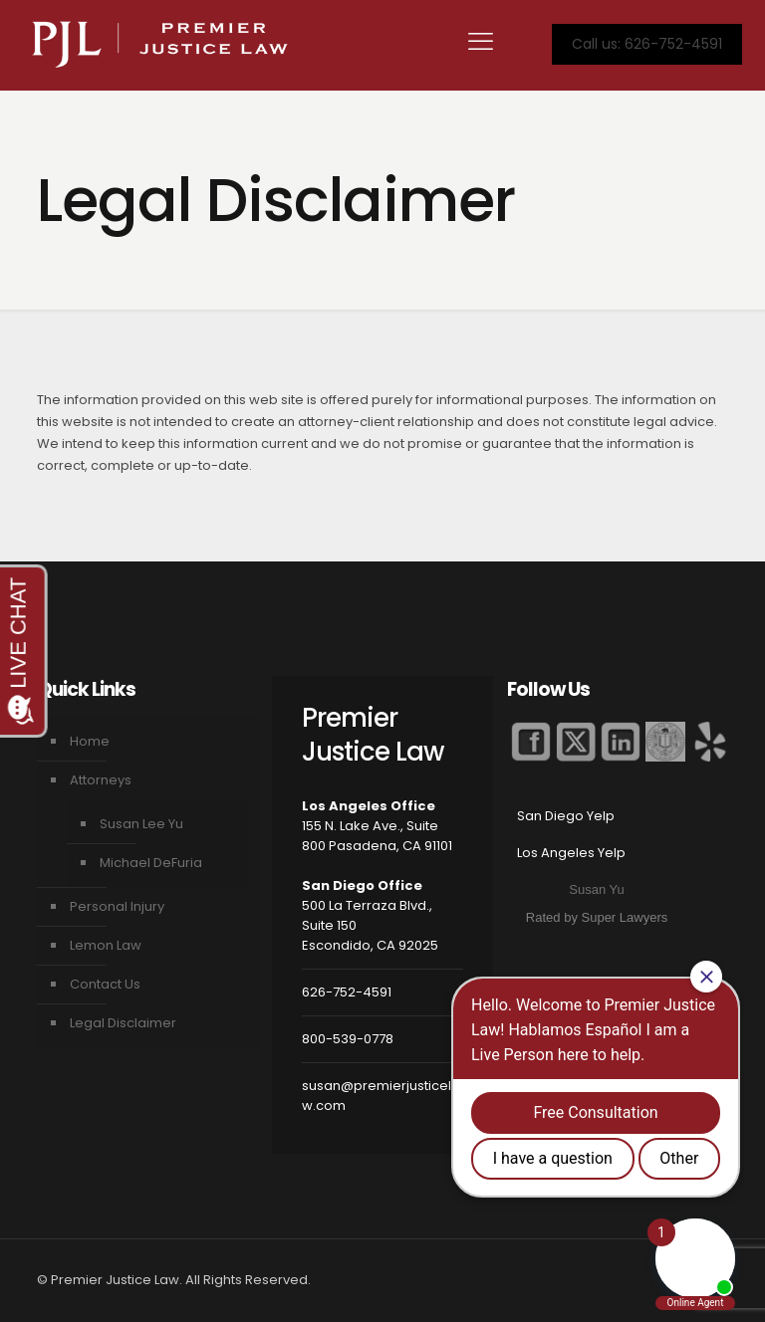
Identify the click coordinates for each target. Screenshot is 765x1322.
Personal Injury (117, 906)
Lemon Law (105, 945)
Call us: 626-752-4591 (647, 44)
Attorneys (100, 780)
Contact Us (105, 984)
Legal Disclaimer (123, 1022)
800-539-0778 (347, 1038)
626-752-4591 (346, 992)
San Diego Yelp (566, 815)
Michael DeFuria (151, 862)
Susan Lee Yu (141, 823)
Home (90, 741)
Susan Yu (596, 889)
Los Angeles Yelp (571, 852)
